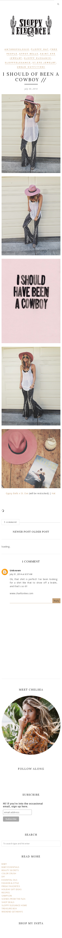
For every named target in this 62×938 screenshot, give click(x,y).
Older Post (40, 531)
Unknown (15, 570)
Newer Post (22, 531)
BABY (4, 864)
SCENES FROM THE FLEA (13, 899)
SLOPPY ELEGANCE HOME (14, 905)
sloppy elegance (37, 58)
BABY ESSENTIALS (10, 867)
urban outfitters (31, 67)
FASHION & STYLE (10, 883)
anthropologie (17, 49)
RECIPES (6, 892)
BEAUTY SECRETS (10, 870)
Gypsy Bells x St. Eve (17, 493)
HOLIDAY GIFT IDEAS (12, 889)
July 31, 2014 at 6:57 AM (21, 574)
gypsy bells (28, 54)
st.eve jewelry (44, 63)
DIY (3, 876)
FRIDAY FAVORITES (11, 886)
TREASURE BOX (9, 908)
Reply (56, 600)
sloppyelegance (18, 63)
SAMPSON (7, 895)
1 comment (10, 522)
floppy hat (40, 49)
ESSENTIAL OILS (9, 880)
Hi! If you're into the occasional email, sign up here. (23, 805)
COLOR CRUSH (9, 873)
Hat (54, 493)
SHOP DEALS (8, 902)
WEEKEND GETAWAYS (12, 911)
